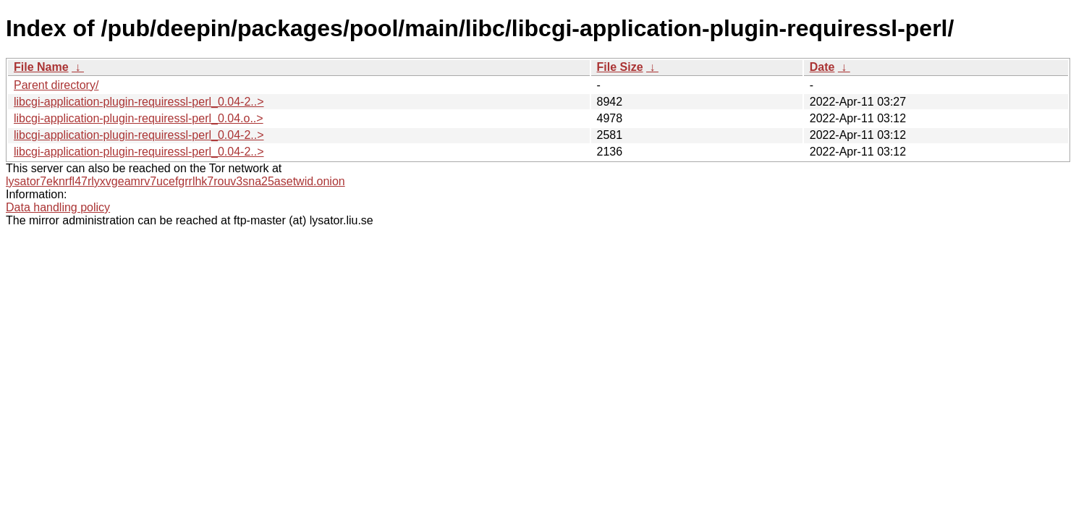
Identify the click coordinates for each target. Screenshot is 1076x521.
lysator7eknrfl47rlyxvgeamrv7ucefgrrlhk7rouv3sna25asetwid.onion (175, 181)
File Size (620, 67)
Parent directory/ (56, 85)
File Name (41, 67)
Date (822, 67)
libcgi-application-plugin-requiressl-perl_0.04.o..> (138, 118)
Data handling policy (58, 207)
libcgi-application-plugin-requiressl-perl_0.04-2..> (139, 102)
